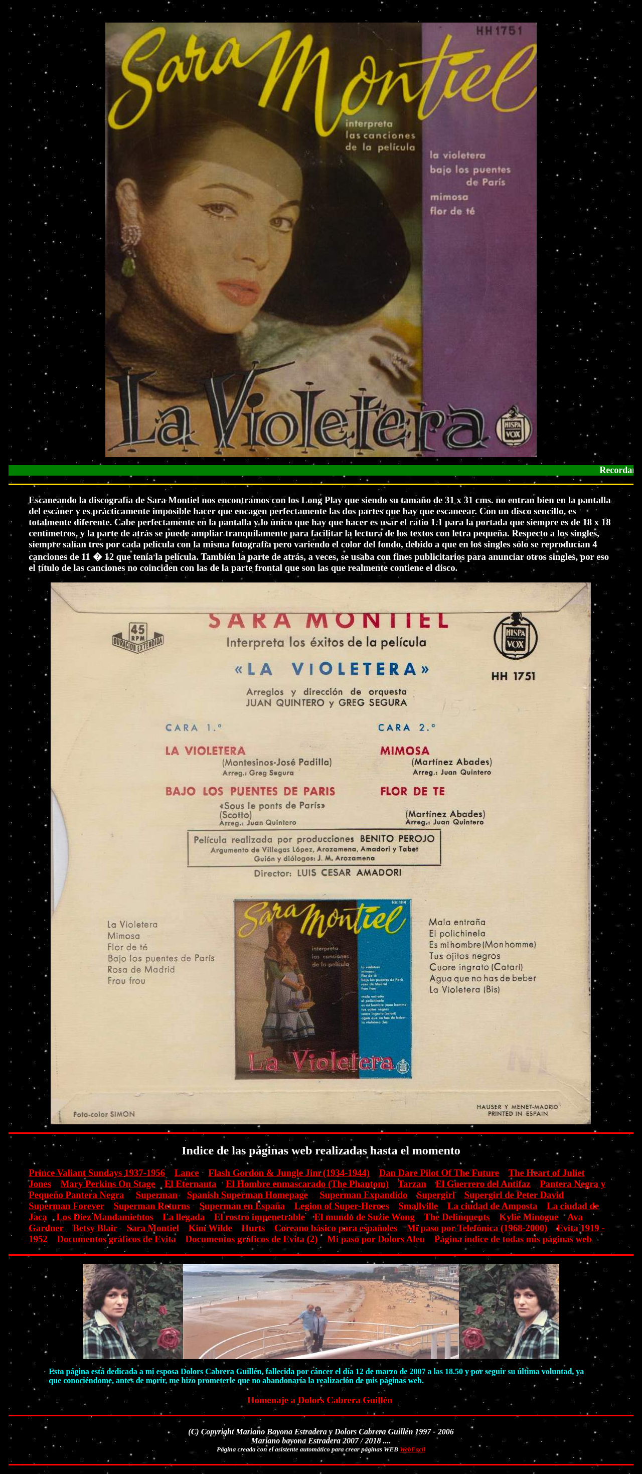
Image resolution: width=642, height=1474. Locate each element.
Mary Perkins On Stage (108, 1183)
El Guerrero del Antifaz (483, 1183)
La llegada (184, 1217)
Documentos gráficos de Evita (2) (252, 1239)
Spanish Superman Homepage (247, 1195)
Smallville (418, 1206)
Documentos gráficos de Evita (116, 1239)
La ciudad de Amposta (492, 1206)
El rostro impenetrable (259, 1217)
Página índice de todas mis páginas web (513, 1239)
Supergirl (436, 1195)
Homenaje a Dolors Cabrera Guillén (320, 1400)
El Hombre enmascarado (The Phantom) (307, 1183)
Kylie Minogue (528, 1217)
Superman (157, 1195)
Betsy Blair (95, 1228)
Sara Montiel (153, 1228)
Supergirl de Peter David (514, 1195)
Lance (187, 1172)
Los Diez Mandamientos (104, 1217)
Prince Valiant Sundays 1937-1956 (97, 1172)
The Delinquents (457, 1217)
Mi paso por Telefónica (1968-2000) (477, 1228)
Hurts (253, 1228)
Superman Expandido (363, 1195)
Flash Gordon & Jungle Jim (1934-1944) (289, 1172)
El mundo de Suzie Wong (364, 1217)
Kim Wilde (210, 1228)
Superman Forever (66, 1206)
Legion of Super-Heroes (341, 1206)
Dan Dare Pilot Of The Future (439, 1172)
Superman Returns (152, 1206)
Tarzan (412, 1183)
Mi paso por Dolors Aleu (376, 1239)
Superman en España (241, 1206)
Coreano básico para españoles (335, 1228)
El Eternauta (190, 1183)
